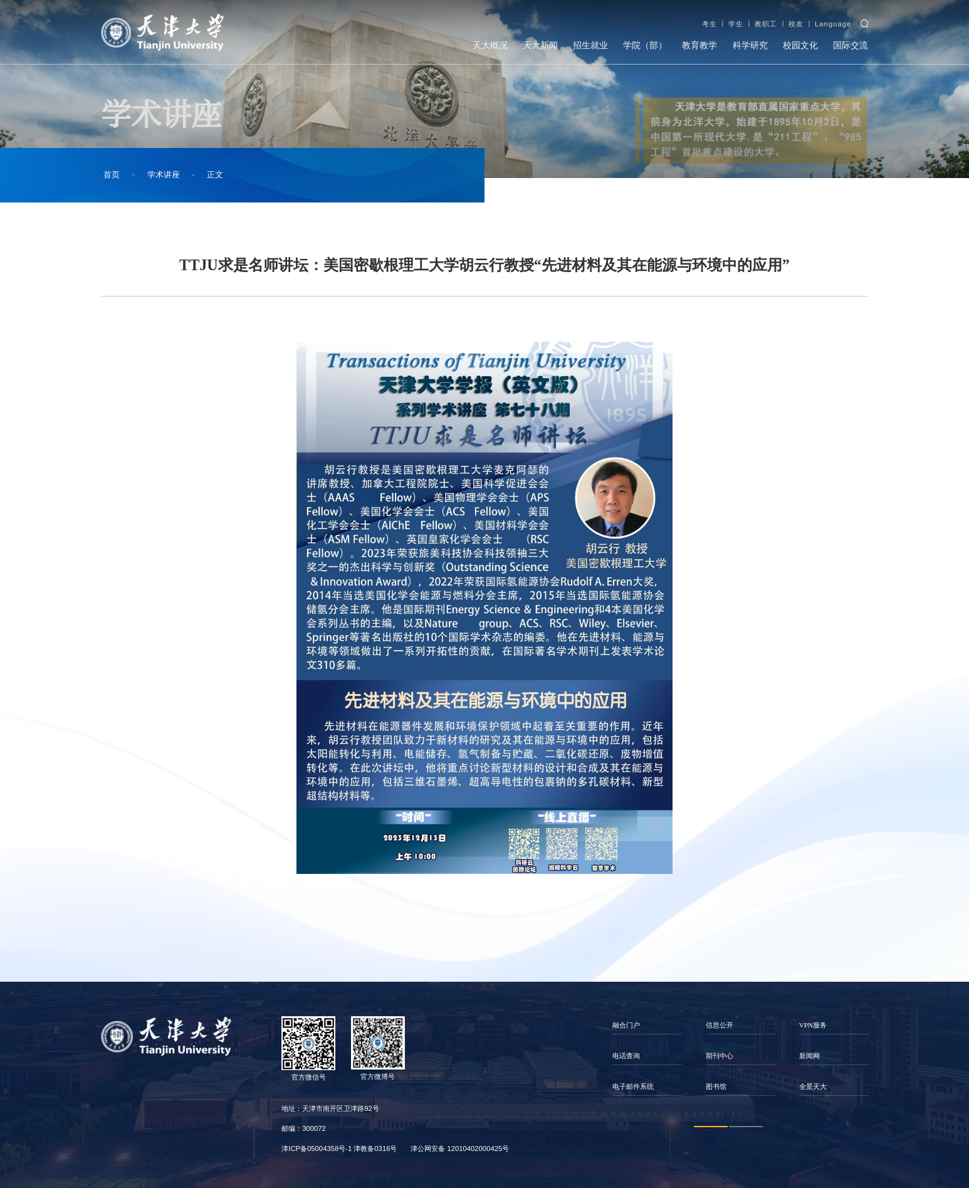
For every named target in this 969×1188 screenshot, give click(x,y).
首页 (111, 175)
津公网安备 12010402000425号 (460, 1148)
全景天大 (813, 1086)
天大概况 (490, 45)
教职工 (766, 24)
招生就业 (590, 45)
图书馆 (716, 1086)
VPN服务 (813, 1025)
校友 (796, 24)
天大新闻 (540, 45)
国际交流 (850, 45)
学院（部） (645, 45)
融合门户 (626, 1025)
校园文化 (800, 45)
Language (833, 24)
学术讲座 (163, 175)
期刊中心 (719, 1055)
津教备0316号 (375, 1148)
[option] (647, 1056)
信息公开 (719, 1025)
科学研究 (750, 45)
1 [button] (711, 1126)
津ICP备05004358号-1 (316, 1148)
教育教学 (699, 45)
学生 (735, 24)
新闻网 (809, 1055)
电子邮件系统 (633, 1086)
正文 (215, 175)
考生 (709, 24)
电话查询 (626, 1055)
